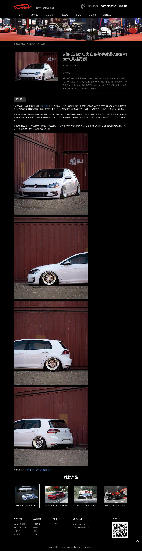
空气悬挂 (45, 106)
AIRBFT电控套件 (20, 528)
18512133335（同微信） (114, 6)
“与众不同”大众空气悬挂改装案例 (38, 470)
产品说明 (19, 99)
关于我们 (35, 15)
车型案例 (78, 15)
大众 (37, 44)
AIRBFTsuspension (69, 547)
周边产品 (17, 534)
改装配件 (17, 531)
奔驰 (35, 531)
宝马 (35, 534)
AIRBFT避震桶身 (20, 524)
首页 (21, 15)
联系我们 (107, 15)
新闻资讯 (92, 15)
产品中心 (64, 15)
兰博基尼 (36, 524)
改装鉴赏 (49, 15)
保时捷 (36, 528)
